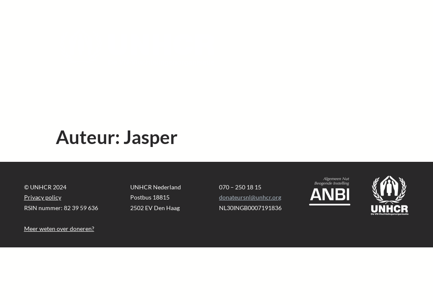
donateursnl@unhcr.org (250, 197)
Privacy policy (42, 197)
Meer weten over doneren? (59, 228)
